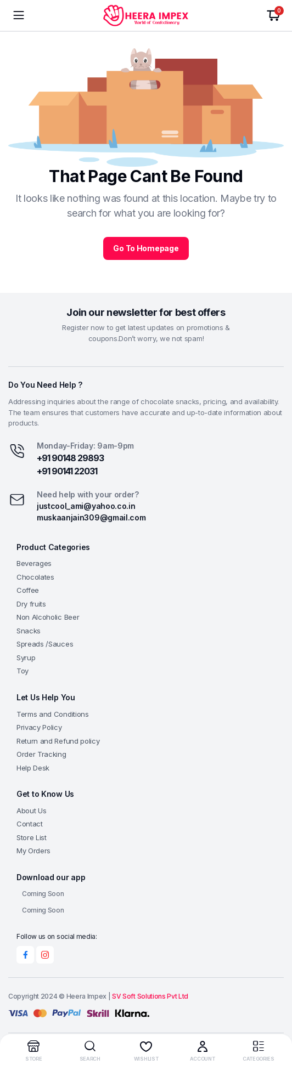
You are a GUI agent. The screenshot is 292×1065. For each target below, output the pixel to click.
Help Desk (32, 767)
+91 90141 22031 (67, 471)
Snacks (28, 630)
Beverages (34, 563)
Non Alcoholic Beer (47, 617)
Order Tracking (41, 754)
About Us (31, 810)
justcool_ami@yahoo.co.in (86, 506)
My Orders (33, 850)
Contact (29, 823)
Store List (31, 837)
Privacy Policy (39, 727)
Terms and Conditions (52, 714)
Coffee (27, 590)
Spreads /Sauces (44, 643)
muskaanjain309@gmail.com (91, 517)
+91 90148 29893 (70, 457)
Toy (22, 670)
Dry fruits (31, 603)
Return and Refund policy (57, 741)
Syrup (25, 657)
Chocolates (35, 577)
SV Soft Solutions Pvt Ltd (150, 996)
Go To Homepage (145, 248)
